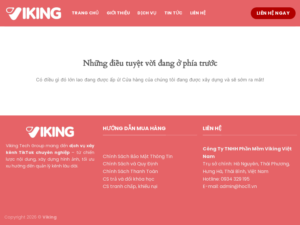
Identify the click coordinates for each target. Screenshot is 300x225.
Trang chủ (85, 13)
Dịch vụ (146, 13)
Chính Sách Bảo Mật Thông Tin (138, 156)
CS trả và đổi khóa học (128, 179)
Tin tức (173, 13)
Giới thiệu (118, 13)
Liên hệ (198, 13)
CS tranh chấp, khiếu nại (130, 186)
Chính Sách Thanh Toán (130, 171)
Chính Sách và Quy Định (130, 163)
